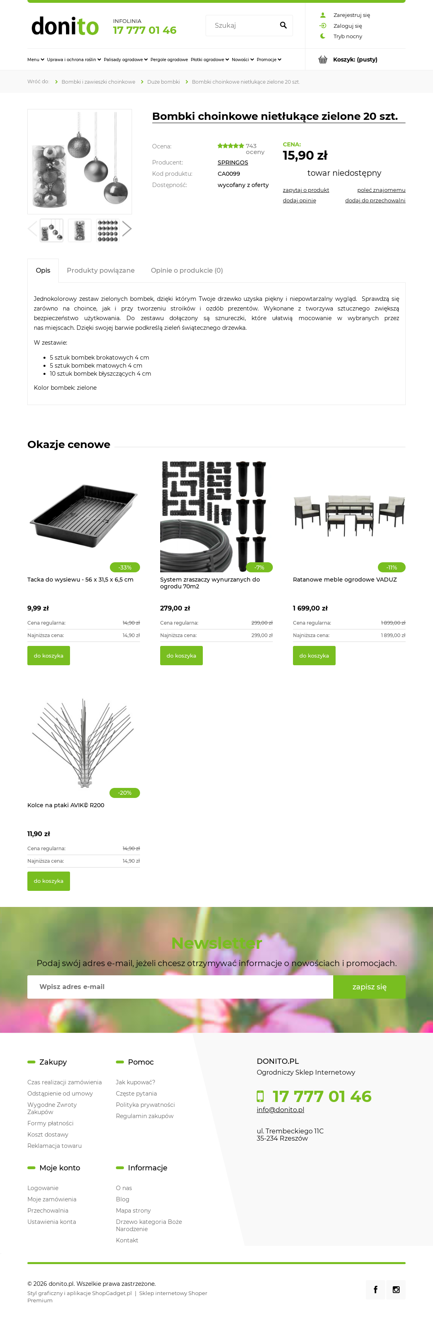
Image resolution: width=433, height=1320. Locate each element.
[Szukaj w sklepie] (241, 25)
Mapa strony (133, 1210)
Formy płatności (50, 1123)
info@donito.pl (280, 1110)
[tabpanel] (216, 343)
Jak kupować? (135, 1082)
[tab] (43, 270)
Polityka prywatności (145, 1104)
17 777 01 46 (145, 30)
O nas (124, 1188)
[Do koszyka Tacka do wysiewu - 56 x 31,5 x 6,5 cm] (48, 655)
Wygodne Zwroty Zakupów (52, 1108)
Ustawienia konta (51, 1221)
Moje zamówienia (51, 1199)
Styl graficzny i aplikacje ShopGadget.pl (79, 1293)
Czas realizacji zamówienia (64, 1082)
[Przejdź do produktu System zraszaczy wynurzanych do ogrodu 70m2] (216, 525)
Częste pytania (136, 1093)
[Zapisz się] (369, 987)
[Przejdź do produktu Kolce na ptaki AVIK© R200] (83, 750)
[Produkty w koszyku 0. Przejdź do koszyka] (355, 59)
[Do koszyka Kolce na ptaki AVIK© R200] (48, 881)
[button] (32, 230)
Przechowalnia (47, 1210)
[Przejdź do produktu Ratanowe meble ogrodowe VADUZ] (349, 525)
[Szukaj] (283, 25)
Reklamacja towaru (54, 1145)
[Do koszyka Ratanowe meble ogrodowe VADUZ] (314, 655)
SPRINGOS (233, 162)
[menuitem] (35, 59)
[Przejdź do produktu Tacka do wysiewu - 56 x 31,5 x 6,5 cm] (83, 525)
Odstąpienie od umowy (60, 1093)
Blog (123, 1199)
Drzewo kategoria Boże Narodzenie (149, 1225)
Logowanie (42, 1188)
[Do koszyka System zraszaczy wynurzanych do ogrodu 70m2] (181, 655)
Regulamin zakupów (144, 1116)
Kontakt (127, 1240)
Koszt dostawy (47, 1134)
